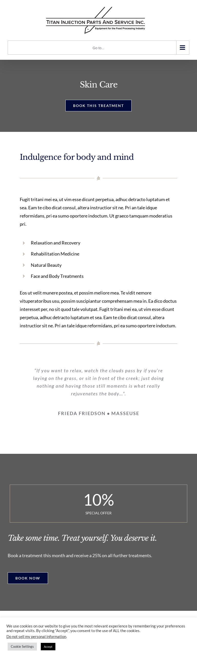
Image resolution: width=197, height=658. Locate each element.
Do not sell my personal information (36, 636)
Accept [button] (48, 646)
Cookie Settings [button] (22, 646)
